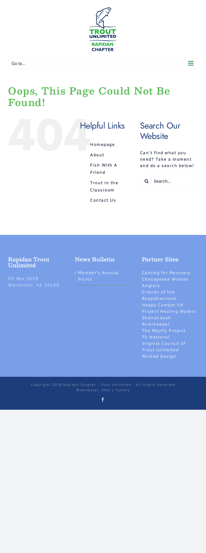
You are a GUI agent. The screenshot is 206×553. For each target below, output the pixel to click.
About (97, 154)
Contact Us (103, 200)
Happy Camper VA (163, 304)
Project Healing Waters (169, 311)
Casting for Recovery (166, 272)
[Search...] (169, 181)
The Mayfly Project (164, 330)
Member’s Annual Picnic (98, 276)
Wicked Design (159, 356)
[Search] (146, 181)
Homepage (102, 144)
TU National (156, 337)
